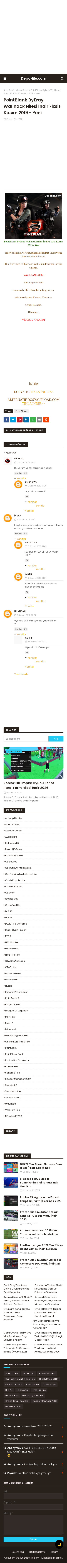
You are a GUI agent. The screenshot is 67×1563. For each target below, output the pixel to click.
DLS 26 (9, 917)
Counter (10, 892)
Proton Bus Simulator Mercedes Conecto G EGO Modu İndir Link (40, 1261)
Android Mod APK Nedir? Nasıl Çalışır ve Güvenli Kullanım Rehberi (18, 1300)
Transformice (13, 1091)
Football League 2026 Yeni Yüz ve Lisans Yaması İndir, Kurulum (41, 1247)
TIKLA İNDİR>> (41, 392)
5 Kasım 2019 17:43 (26, 519)
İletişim (54, 1551)
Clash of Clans (13, 886)
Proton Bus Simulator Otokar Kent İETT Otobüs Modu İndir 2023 (39, 1215)
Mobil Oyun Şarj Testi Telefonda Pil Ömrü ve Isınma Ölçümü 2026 (16, 1348)
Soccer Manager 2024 (18, 1079)
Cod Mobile (32, 1384)
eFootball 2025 (13, 1116)
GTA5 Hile (10, 967)
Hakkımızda (17, 1551)
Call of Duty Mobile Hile (18, 868)
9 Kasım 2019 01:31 (37, 578)
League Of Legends (16, 1010)
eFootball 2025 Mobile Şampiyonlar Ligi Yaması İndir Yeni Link (39, 1182)
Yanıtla (18, 473)
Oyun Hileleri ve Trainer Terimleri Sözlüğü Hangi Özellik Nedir (48, 1336)
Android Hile (12, 824)
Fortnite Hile (12, 948)
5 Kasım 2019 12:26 (37, 485)
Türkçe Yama (12, 1097)
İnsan (17, 515)
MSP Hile (10, 1017)
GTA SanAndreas (15, 961)
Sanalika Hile (12, 1072)
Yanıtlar (21, 478)
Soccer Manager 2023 (45, 1400)
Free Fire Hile (12, 954)
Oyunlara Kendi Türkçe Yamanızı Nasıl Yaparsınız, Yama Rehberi (17, 1314)
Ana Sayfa (9, 90)
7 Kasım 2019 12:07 (37, 641)
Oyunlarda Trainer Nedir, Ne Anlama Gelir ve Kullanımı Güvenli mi (48, 1288)
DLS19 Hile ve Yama (16, 923)
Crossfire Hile (13, 905)
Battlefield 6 (12, 843)
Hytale (9, 985)
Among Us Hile (13, 818)
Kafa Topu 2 (12, 998)
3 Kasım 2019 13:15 (26, 462)
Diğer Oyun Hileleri (15, 930)
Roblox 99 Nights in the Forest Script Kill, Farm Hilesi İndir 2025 (40, 1199)
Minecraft (10, 1029)
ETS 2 (8, 936)
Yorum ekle (21, 674)
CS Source (11, 861)
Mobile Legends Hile (16, 1035)
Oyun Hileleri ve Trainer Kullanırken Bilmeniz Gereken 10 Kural (47, 1312)
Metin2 (9, 1023)
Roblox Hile (11, 1066)
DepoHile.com (33, 78)
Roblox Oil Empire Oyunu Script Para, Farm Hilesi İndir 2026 (29, 785)
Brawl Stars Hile (14, 855)
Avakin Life (11, 837)
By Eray (19, 458)
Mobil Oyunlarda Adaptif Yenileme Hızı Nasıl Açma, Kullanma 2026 (48, 1348)
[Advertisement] (33, 37)
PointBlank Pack (14, 1054)
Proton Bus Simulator (17, 1060)
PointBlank (23, 90)
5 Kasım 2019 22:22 (26, 615)
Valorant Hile (12, 1110)
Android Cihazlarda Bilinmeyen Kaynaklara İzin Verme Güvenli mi (47, 1300)
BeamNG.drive (13, 849)
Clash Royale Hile (15, 880)
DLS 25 (9, 911)
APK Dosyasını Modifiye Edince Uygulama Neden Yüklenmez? (47, 1324)
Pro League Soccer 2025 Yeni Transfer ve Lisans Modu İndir (39, 1232)
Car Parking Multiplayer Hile (21, 874)
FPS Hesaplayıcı (37, 1551)
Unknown (31, 481)
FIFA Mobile (11, 942)
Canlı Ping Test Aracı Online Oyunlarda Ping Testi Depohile (16, 1288)
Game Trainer (13, 973)
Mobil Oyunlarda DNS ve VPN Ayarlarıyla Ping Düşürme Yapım (17, 1336)
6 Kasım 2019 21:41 (37, 546)
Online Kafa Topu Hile (17, 1041)
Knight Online (12, 1004)
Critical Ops (12, 899)
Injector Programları (16, 992)
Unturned (10, 1103)
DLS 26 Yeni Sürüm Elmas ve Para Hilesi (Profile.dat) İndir (41, 1166)
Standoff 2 (11, 1085)
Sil (25, 473)
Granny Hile (11, 979)
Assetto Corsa (13, 830)
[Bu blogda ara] (26, 739)
